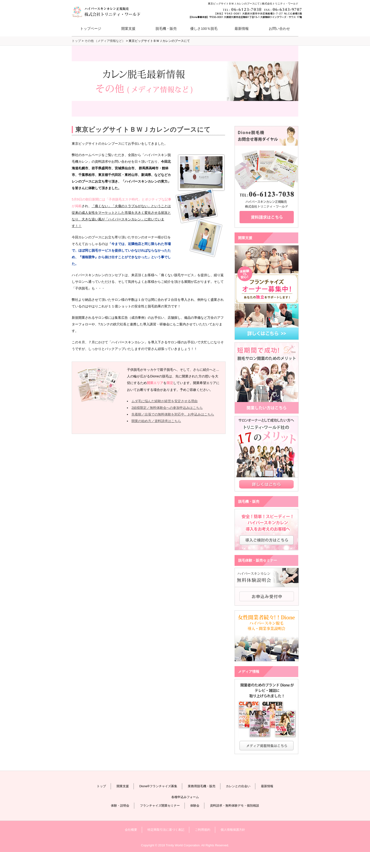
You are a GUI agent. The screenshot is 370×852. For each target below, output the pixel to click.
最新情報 (242, 28)
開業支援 (123, 786)
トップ (101, 786)
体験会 (194, 805)
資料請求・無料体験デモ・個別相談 (234, 805)
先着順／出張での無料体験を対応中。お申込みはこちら (172, 414)
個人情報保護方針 (233, 829)
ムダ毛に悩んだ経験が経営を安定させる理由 (164, 401)
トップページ (90, 28)
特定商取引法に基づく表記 (165, 829)
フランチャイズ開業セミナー (160, 805)
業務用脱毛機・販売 (201, 786)
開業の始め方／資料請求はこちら (156, 421)
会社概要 (131, 829)
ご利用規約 (202, 829)
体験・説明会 (120, 805)
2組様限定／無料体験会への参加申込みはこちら (167, 408)
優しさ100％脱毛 (203, 28)
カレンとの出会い (238, 786)
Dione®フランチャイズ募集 (158, 786)
